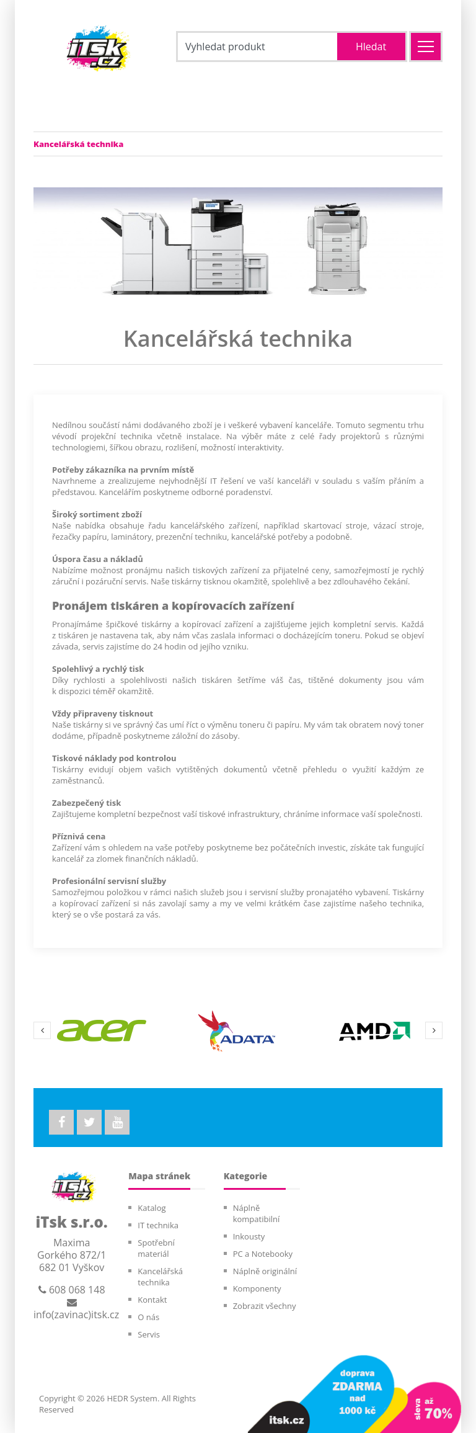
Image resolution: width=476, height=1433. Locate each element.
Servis (149, 1334)
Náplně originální (265, 1271)
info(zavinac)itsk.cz (76, 1309)
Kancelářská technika (160, 1277)
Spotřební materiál (156, 1248)
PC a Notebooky (263, 1253)
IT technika (158, 1225)
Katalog (151, 1207)
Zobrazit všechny (264, 1305)
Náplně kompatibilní (256, 1213)
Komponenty (257, 1288)
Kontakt (152, 1299)
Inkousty (249, 1236)
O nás (148, 1317)
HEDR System (131, 1398)
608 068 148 (71, 1290)
